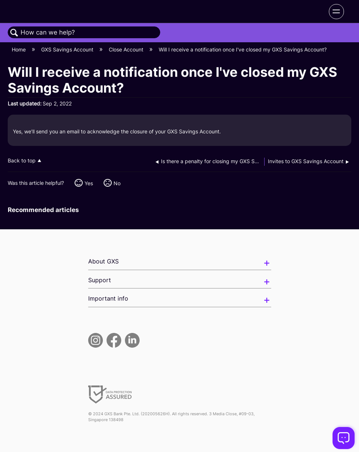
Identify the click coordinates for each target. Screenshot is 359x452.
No (117, 183)
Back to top (22, 161)
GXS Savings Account (68, 49)
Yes (89, 183)
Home (19, 49)
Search (14, 33)
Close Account (127, 49)
